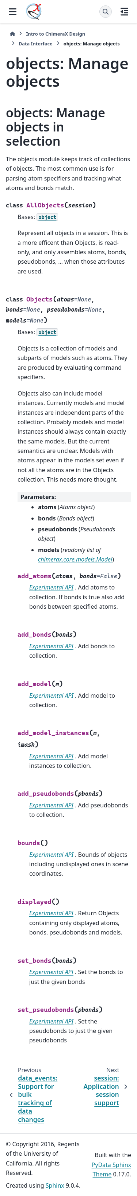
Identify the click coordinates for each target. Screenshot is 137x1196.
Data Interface (36, 43)
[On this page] (124, 11)
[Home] (12, 34)
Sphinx (55, 1185)
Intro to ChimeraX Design (55, 34)
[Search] (105, 11)
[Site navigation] (12, 11)
